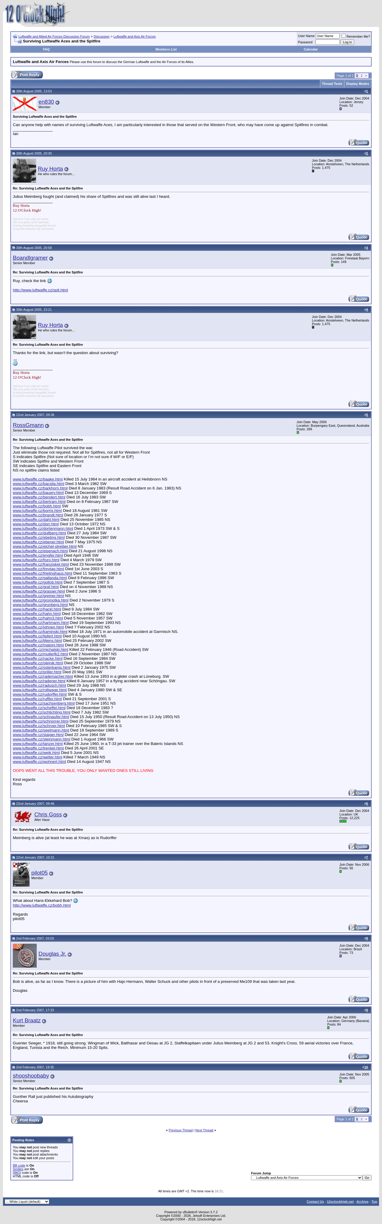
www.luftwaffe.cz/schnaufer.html (41, 716)
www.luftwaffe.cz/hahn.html (37, 613)
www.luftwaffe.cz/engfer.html (38, 555)
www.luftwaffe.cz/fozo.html (36, 560)
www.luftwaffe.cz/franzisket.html (41, 564)
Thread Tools (332, 83)
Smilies (18, 1169)
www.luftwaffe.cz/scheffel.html (39, 708)
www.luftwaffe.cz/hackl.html (37, 609)
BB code (19, 1165)
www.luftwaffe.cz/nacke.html (37, 658)
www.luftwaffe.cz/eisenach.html (40, 551)
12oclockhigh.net (340, 1201)
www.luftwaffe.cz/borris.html (37, 510)
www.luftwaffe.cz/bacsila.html (38, 483)
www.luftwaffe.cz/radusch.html (39, 685)
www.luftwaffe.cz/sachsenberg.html (44, 703)
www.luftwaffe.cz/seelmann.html (41, 730)
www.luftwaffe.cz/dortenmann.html (43, 528)
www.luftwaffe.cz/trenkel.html (38, 748)
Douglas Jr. (52, 954)
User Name (306, 36)
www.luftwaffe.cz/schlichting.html (41, 712)
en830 (46, 102)
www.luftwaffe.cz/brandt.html (38, 515)
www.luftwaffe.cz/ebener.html (38, 542)
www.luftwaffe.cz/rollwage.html (40, 690)
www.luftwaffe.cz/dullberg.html (39, 533)
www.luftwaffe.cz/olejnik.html (38, 663)
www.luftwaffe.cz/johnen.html (38, 627)
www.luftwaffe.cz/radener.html (39, 681)
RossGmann (28, 425)
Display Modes (357, 83)
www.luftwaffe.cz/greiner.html (38, 595)
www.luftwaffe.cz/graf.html (36, 587)
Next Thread (204, 1130)
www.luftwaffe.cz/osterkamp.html (41, 667)
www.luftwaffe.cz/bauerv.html (38, 492)
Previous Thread (181, 1130)
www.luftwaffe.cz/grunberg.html (40, 604)
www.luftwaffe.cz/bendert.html (39, 497)
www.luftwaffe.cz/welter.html (37, 757)
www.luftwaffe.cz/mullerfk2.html (40, 654)
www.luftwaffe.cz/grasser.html (39, 591)
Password (305, 42)
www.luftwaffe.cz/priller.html (37, 672)
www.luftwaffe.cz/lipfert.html (37, 636)
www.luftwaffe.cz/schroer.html (39, 725)
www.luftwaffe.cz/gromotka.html (40, 600)
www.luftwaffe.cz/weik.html (36, 752)
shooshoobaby (31, 1075)
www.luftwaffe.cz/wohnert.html (39, 761)
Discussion (102, 36)
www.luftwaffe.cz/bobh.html (37, 506)
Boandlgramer (30, 258)
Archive (363, 1201)
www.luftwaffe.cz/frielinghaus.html (42, 573)
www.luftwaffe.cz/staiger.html (38, 734)
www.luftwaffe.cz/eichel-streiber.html (45, 546)
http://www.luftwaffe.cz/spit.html (40, 290)
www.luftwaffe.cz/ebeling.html (39, 537)
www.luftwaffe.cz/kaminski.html (40, 631)
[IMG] (17, 1172)
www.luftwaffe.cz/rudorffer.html (40, 694)
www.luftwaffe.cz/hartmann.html (41, 622)
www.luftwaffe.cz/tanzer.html (38, 743)
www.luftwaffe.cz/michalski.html (40, 649)
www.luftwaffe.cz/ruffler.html (37, 699)
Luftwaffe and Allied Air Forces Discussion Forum (54, 36)
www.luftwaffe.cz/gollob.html (37, 582)
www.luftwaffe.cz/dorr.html (36, 524)
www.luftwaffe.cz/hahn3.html (38, 618)
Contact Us (315, 1201)
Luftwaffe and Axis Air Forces (134, 36)
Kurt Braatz (27, 1020)
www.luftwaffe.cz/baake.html (38, 479)
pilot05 (39, 873)
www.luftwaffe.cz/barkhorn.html (40, 488)
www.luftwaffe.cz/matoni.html (38, 645)
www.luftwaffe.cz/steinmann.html (41, 739)
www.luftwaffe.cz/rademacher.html (43, 676)
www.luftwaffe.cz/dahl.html (36, 519)
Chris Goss (48, 814)
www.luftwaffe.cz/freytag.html (38, 569)
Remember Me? (356, 36)
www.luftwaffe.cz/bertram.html (39, 501)
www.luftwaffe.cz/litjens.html (37, 640)
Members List (166, 49)
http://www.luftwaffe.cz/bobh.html (42, 905)
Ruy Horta (50, 169)
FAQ (46, 49)
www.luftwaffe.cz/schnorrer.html (40, 721)
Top (374, 1201)
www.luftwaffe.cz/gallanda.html (40, 578)
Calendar (311, 49)
